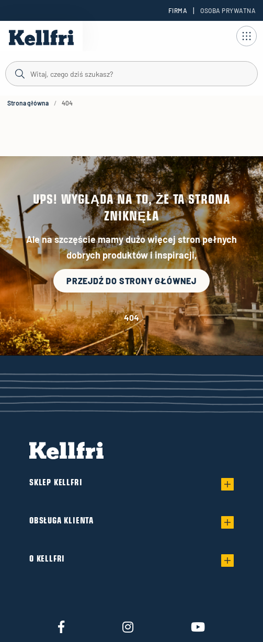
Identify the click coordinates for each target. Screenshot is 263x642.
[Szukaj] (131, 73)
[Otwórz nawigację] (246, 36)
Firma (177, 10)
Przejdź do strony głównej (131, 281)
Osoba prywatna (228, 10)
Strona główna (28, 103)
